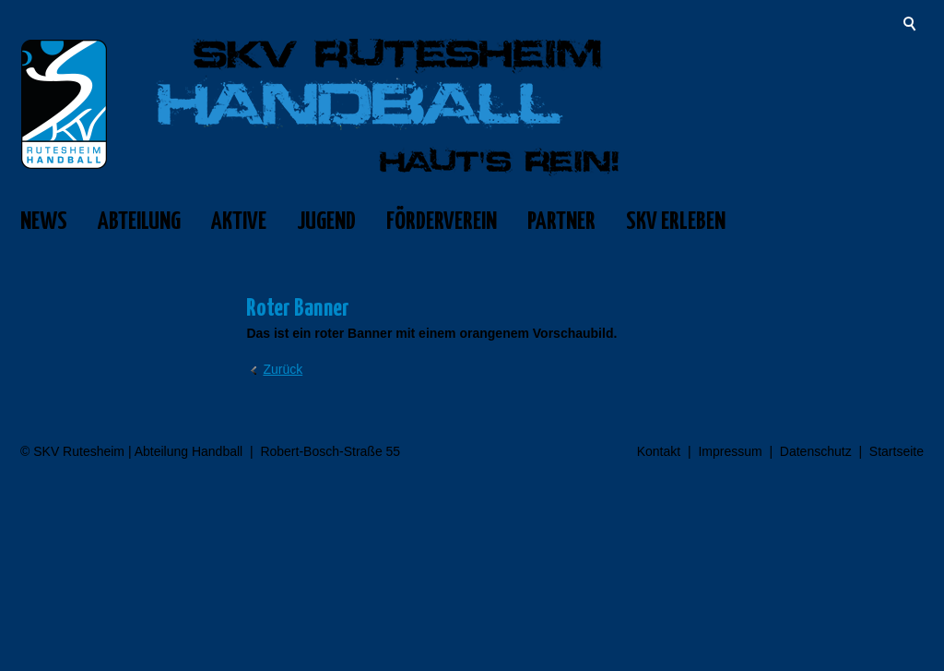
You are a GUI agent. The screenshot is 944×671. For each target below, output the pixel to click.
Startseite (896, 451)
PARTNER (561, 222)
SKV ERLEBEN (676, 222)
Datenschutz (816, 451)
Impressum (729, 451)
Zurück (282, 369)
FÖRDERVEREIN (441, 222)
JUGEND (326, 222)
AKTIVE (238, 222)
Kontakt (658, 451)
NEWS (43, 222)
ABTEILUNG (139, 222)
